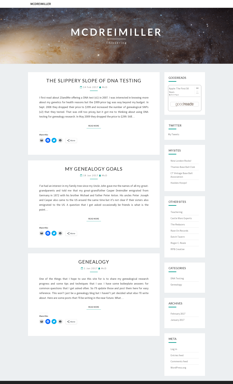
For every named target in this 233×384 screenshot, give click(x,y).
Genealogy (93, 261)
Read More (94, 125)
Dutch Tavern (178, 236)
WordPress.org (178, 367)
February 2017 (178, 313)
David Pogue (175, 95)
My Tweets (173, 134)
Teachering (177, 212)
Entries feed (177, 355)
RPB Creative (178, 249)
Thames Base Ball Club (183, 166)
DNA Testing (177, 278)
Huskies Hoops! (179, 182)
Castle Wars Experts (181, 218)
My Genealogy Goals (94, 169)
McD (104, 87)
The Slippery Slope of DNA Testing (93, 80)
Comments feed (179, 361)
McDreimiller (40, 4)
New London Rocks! (181, 160)
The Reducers (178, 224)
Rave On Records (179, 230)
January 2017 (177, 319)
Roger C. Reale (178, 242)
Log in (174, 349)
